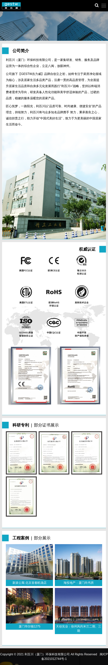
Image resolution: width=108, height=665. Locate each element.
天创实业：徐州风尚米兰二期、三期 (78, 628)
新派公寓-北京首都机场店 (29, 582)
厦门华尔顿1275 (30, 626)
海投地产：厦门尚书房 (79, 582)
